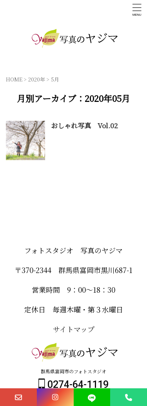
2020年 (36, 79)
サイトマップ (73, 329)
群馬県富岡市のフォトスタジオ (73, 371)
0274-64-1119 (73, 384)
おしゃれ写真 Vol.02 (84, 125)
